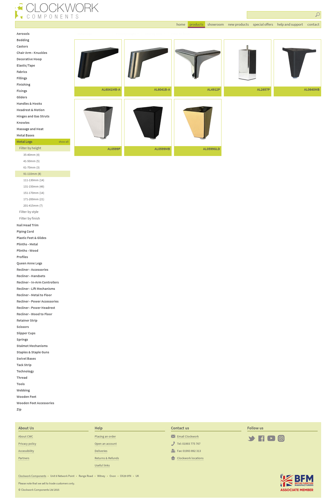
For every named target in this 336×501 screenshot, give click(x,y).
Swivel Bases (26, 358)
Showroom (215, 24)
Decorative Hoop (29, 59)
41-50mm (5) (31, 161)
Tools (21, 384)
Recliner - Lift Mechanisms (36, 288)
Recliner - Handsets (31, 276)
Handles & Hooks (29, 103)
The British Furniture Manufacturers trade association (297, 482)
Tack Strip (24, 365)
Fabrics (22, 71)
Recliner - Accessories (32, 269)
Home (180, 24)
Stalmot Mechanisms (32, 345)
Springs (22, 339)
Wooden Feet (26, 396)
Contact (313, 24)
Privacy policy (27, 443)
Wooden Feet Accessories (35, 403)
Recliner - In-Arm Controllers (38, 282)
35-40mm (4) (31, 154)
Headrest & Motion (31, 110)
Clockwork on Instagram (281, 438)
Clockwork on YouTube (271, 438)
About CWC (25, 436)
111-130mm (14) (33, 180)
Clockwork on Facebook (261, 438)
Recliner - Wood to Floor (34, 314)
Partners (23, 458)
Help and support (290, 24)
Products (196, 24)
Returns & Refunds (107, 458)
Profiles (22, 257)
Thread (22, 377)
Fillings (22, 78)
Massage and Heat (30, 129)
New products (238, 24)
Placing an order (105, 436)
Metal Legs (24, 141)
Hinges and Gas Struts (33, 116)
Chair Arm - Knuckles (32, 52)
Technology (25, 371)
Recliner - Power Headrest (36, 307)
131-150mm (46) (33, 186)
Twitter (251, 438)
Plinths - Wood (27, 250)
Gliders (22, 97)
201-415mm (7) (33, 205)
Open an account (106, 443)
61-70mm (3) (31, 167)
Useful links (102, 465)
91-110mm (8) (32, 174)
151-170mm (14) (33, 193)
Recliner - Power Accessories (38, 301)
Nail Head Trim (27, 225)
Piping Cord (25, 231)
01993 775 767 (191, 443)
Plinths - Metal (27, 244)
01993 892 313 (192, 451)
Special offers (263, 24)
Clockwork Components (32, 476)
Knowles (23, 122)
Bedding (23, 40)
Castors (22, 46)
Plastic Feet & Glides (31, 237)
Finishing (23, 84)
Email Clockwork (188, 436)
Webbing (23, 390)
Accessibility (26, 451)
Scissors (23, 326)
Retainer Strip (27, 320)
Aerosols (23, 33)
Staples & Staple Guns (33, 352)
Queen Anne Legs (29, 263)
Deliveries (101, 451)
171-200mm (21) (33, 199)
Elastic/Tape (26, 65)
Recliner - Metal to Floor (34, 295)
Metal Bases (25, 135)
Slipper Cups (26, 333)
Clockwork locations (190, 458)
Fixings (22, 91)
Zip (19, 409)
